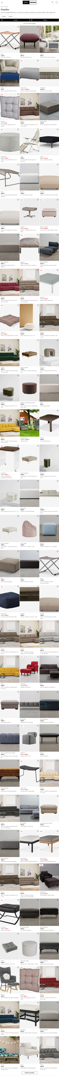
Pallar (2, 6)
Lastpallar (4, 16)
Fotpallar (6, 6)
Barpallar (10, 16)
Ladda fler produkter (29, 1072)
